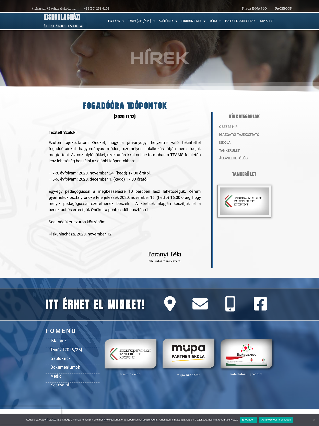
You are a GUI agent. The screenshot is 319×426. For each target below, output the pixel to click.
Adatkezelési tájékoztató (276, 419)
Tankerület (228, 151)
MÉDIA (215, 21)
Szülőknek (60, 356)
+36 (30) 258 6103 (96, 8)
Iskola (224, 143)
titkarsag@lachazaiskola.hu (54, 8)
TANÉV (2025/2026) (141, 21)
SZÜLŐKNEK (168, 21)
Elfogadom (248, 419)
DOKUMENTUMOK (193, 21)
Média (56, 372)
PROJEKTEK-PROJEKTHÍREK (240, 21)
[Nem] (314, 420)
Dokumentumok (64, 364)
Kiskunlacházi (62, 17)
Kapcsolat (59, 380)
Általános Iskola (63, 26)
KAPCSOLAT (267, 21)
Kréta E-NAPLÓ (254, 8)
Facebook (283, 8)
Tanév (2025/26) (65, 348)
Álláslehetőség (232, 159)
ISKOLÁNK (116, 21)
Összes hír (227, 127)
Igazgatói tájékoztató (237, 135)
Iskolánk (58, 340)
